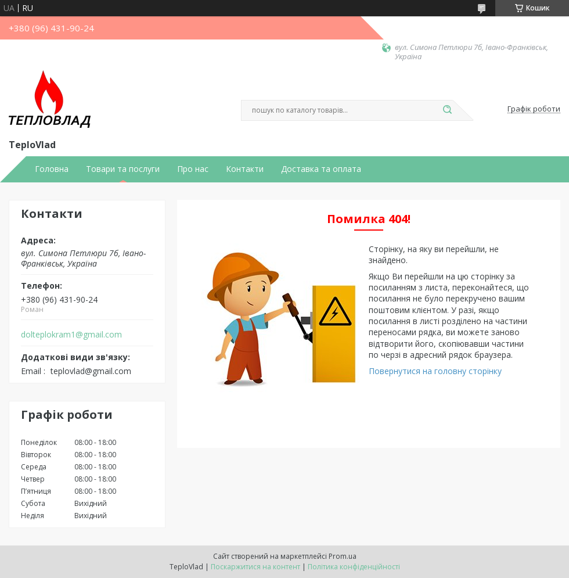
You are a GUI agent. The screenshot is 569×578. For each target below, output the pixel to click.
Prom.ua (342, 556)
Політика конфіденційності (354, 567)
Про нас (192, 169)
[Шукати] (447, 110)
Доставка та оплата (321, 169)
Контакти (245, 169)
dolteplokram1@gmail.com (71, 334)
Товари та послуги (123, 169)
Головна (52, 169)
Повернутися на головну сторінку (435, 370)
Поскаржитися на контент (255, 567)
